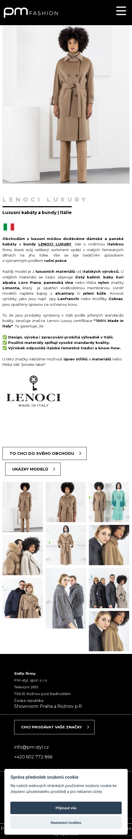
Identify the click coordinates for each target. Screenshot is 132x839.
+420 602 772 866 (33, 756)
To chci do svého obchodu (42, 453)
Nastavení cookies (66, 822)
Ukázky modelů (30, 469)
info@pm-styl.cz (31, 747)
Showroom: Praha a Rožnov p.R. (48, 706)
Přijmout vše (66, 808)
